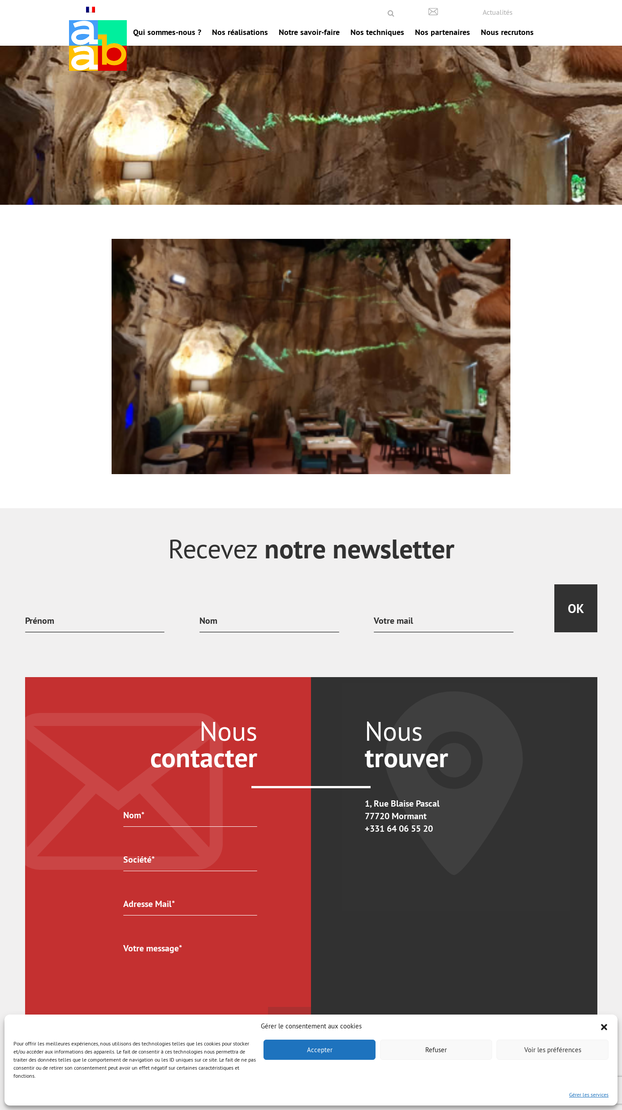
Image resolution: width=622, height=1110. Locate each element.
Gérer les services (589, 1094)
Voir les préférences (552, 1049)
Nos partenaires (442, 32)
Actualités (498, 12)
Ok (576, 608)
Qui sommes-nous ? (167, 32)
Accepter (320, 1049)
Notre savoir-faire (309, 32)
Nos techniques (377, 32)
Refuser (436, 1049)
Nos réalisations (240, 32)
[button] (604, 1026)
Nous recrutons (507, 32)
